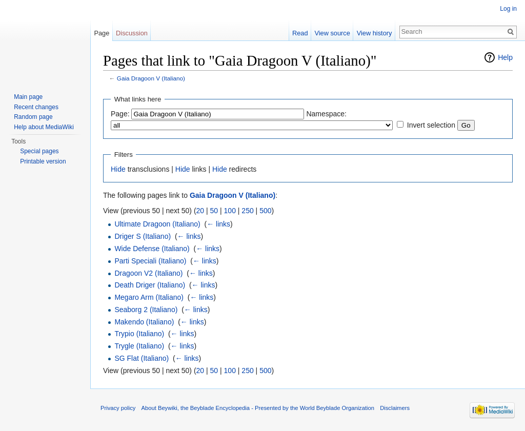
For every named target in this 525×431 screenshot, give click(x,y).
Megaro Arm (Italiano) (149, 297)
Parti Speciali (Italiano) (150, 261)
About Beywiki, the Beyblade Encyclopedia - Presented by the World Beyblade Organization (258, 408)
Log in (508, 8)
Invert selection (431, 125)
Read (300, 33)
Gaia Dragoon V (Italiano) (151, 78)
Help (505, 57)
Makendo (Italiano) (144, 322)
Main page (28, 96)
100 (230, 211)
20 (200, 211)
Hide (118, 169)
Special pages (39, 151)
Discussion (132, 33)
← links (218, 224)
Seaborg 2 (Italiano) (145, 309)
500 (265, 211)
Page (101, 33)
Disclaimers (395, 408)
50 (214, 211)
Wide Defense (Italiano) (151, 248)
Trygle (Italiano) (139, 346)
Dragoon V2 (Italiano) (148, 273)
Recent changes (36, 107)
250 (247, 211)
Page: (120, 114)
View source (332, 33)
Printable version (43, 161)
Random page (33, 116)
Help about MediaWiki (44, 127)
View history (374, 33)
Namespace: (326, 114)
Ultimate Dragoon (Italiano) (157, 224)
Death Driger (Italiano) (149, 285)
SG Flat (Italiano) (141, 358)
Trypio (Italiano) (139, 334)
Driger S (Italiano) (142, 236)
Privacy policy (117, 408)
